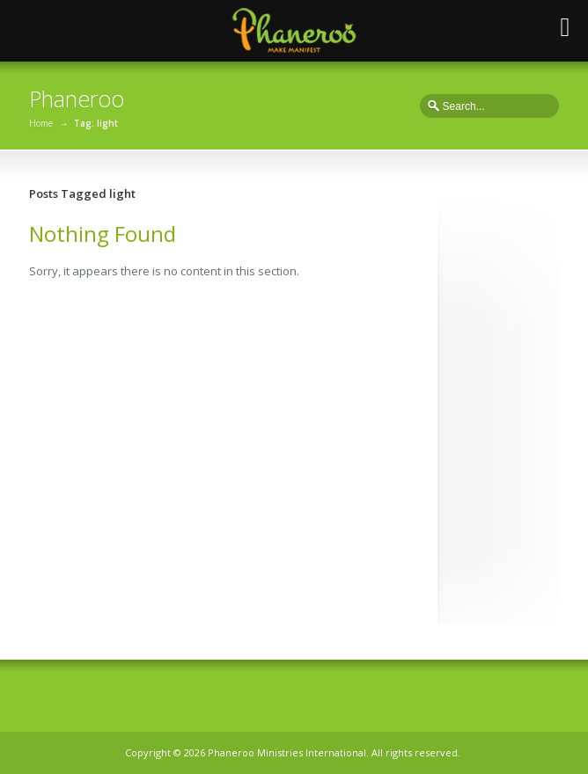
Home (41, 123)
